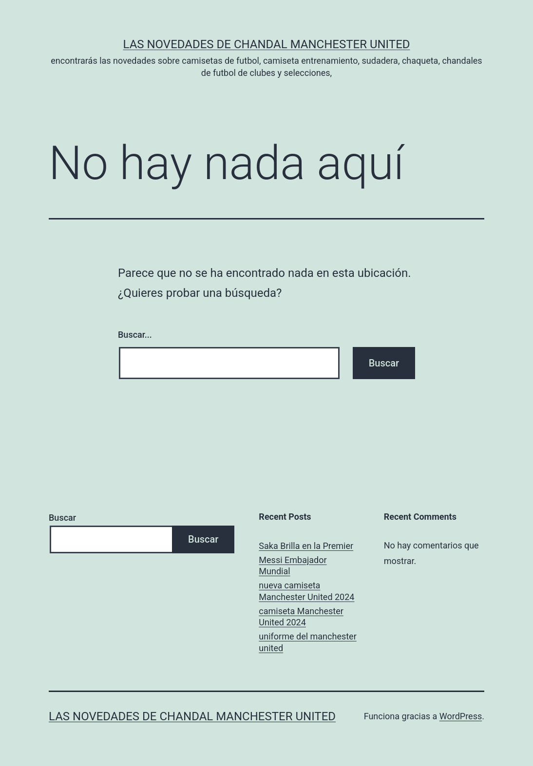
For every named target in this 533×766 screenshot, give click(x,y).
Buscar (62, 517)
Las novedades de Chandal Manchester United (266, 44)
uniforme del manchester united (307, 642)
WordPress (460, 716)
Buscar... (135, 334)
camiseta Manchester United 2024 (301, 616)
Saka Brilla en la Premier (306, 546)
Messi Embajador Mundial (292, 565)
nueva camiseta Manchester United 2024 (306, 591)
